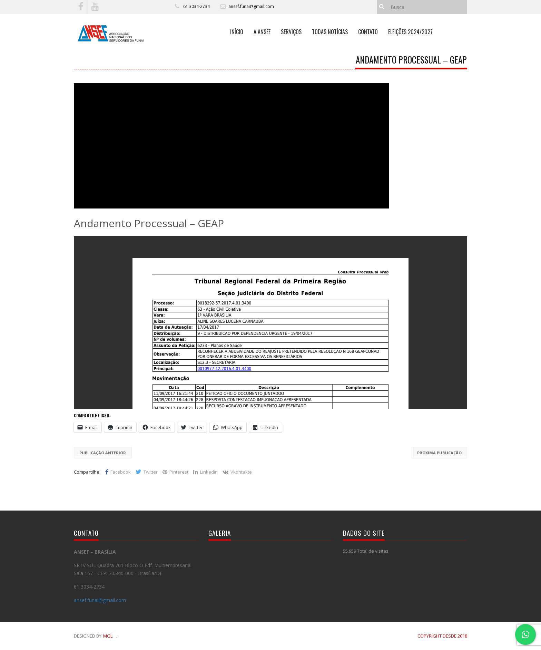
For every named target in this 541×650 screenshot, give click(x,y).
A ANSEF (262, 32)
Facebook (118, 472)
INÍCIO (236, 32)
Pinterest (175, 472)
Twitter (147, 472)
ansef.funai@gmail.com (251, 6)
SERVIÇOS (291, 32)
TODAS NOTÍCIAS (330, 32)
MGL (107, 636)
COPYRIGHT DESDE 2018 (442, 636)
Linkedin (205, 472)
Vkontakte (237, 472)
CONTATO (368, 32)
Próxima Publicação (439, 452)
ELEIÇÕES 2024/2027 (410, 32)
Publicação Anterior (102, 452)
